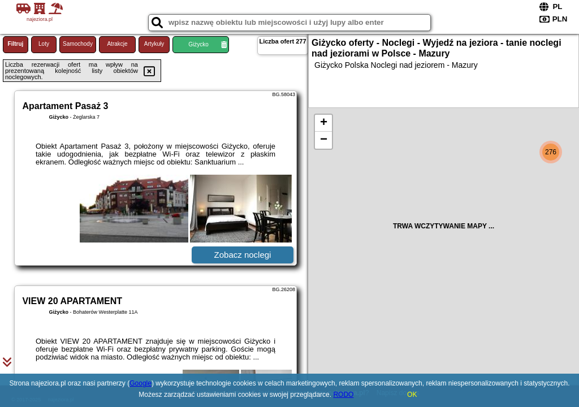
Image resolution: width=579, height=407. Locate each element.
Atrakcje (117, 44)
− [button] (323, 140)
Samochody (78, 44)
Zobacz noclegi (242, 254)
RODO (343, 395)
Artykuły (154, 44)
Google (140, 383)
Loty (43, 44)
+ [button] (323, 123)
